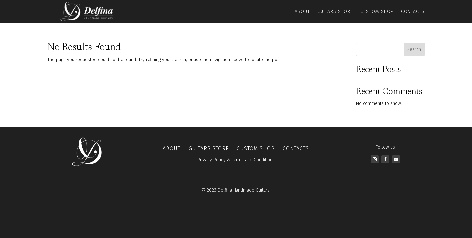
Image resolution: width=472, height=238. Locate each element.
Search (414, 49)
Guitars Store (335, 11)
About (302, 11)
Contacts (413, 11)
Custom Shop (377, 11)
